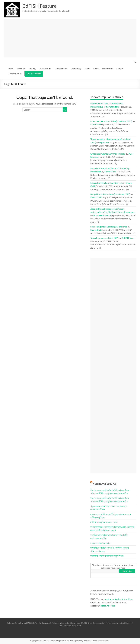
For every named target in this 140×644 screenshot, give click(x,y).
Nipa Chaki (95, 124)
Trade (87, 68)
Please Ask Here (107, 605)
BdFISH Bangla (34, 73)
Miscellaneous (14, 73)
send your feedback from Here (119, 599)
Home (10, 68)
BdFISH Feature (39, 6)
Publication (107, 68)
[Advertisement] (70, 38)
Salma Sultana (112, 106)
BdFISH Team (128, 238)
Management (61, 68)
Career (119, 68)
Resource (21, 68)
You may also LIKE (104, 483)
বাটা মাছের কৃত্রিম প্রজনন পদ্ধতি (104, 522)
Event (96, 68)
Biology (32, 68)
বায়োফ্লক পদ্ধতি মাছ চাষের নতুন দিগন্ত (106, 556)
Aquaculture (45, 68)
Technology (76, 68)
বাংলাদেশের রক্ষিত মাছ (100, 543)
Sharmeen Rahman (102, 215)
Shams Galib (110, 171)
